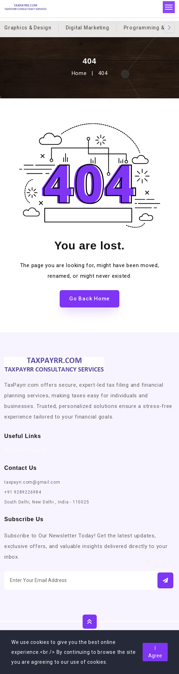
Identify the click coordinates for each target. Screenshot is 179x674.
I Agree (155, 651)
